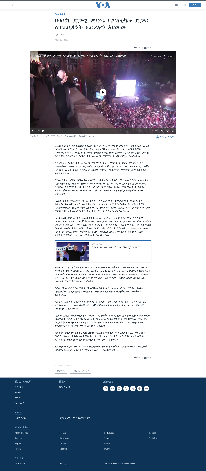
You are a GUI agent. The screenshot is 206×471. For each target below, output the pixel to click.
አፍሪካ (18, 392)
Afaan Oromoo (21, 433)
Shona (107, 438)
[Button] (137, 48)
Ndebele (63, 449)
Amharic (18, 438)
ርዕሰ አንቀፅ (20, 463)
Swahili (107, 449)
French (63, 433)
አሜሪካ (18, 398)
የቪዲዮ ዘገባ (64, 387)
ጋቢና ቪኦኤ (20, 418)
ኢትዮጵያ (19, 387)
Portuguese (109, 433)
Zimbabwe (153, 438)
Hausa (18, 449)
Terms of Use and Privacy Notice (119, 463)
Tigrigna (152, 433)
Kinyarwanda (65, 438)
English (18, 443)
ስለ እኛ (63, 463)
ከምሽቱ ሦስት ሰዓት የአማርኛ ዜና (75, 418)
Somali (107, 443)
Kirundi (63, 443)
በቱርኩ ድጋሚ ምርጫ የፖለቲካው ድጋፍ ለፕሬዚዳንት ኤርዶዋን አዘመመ (79, 56)
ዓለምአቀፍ (60, 14)
